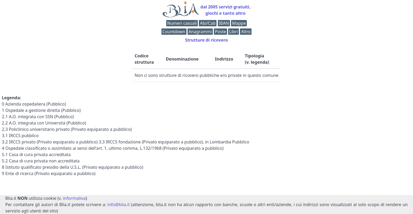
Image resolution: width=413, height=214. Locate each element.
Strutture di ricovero (206, 40)
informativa (74, 198)
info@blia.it (118, 204)
